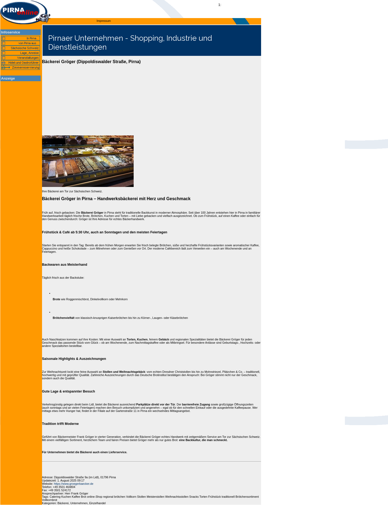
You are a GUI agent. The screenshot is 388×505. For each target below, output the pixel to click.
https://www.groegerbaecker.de (73, 483)
